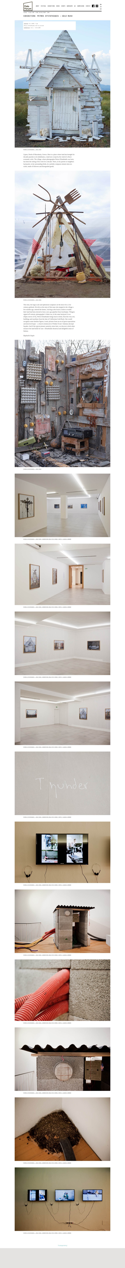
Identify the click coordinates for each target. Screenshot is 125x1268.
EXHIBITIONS (51, 6)
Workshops (70, 6)
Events (63, 6)
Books (58, 6)
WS (75, 6)
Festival (43, 6)
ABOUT (37, 6)
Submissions (80, 6)
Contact (88, 6)
